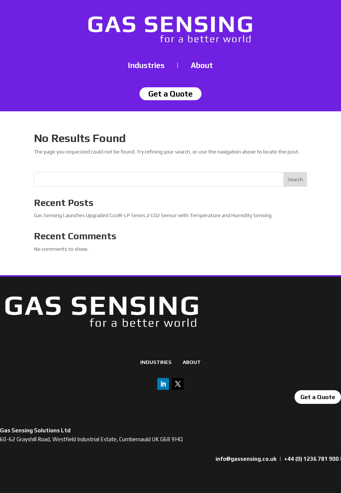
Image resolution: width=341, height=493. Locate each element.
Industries (146, 65)
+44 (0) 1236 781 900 (311, 459)
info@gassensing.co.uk (246, 459)
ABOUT (192, 362)
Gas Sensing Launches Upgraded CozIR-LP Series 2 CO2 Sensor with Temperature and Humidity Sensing (153, 215)
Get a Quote (317, 397)
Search (295, 179)
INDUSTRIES (156, 362)
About (202, 65)
